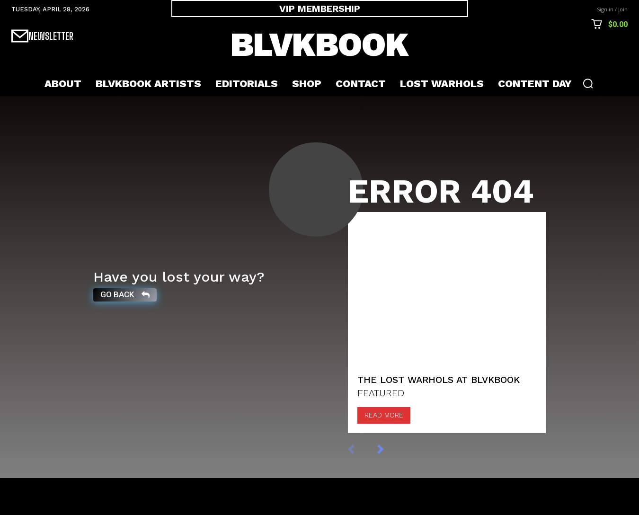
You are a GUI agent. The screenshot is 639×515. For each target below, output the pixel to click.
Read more (383, 452)
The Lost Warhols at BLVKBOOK (438, 416)
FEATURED (380, 430)
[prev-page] (361, 485)
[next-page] (390, 485)
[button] (588, 83)
